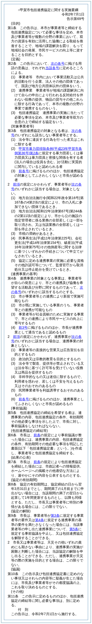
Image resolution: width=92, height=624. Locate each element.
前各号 (24, 171)
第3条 (55, 515)
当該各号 (52, 68)
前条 (37, 435)
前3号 (23, 327)
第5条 (73, 529)
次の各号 (58, 63)
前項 (16, 184)
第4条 (39, 520)
